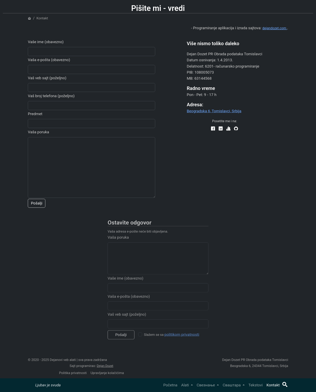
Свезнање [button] (206, 385)
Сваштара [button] (232, 385)
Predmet (35, 114)
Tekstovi (255, 385)
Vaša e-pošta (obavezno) (49, 59)
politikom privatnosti (181, 339)
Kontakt (273, 385)
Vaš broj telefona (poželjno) (51, 96)
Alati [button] (185, 385)
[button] (284, 385)
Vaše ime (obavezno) (45, 42)
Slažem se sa (171, 339)
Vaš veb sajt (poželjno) (47, 78)
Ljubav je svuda (48, 385)
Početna (170, 385)
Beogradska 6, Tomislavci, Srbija (214, 111)
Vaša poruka (38, 132)
